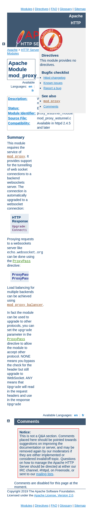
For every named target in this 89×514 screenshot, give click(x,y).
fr (33, 90)
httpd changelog (54, 77)
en (30, 86)
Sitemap (80, 9)
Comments (50, 106)
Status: (13, 108)
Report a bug (52, 88)
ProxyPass (22, 261)
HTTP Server (30, 50)
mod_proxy (16, 156)
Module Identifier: (22, 113)
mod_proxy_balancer (25, 305)
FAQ (54, 9)
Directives (41, 9)
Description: (18, 99)
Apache (12, 50)
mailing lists (44, 474)
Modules (26, 9)
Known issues (52, 83)
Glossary (66, 9)
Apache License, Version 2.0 (53, 495)
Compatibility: (19, 123)
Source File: (17, 118)
